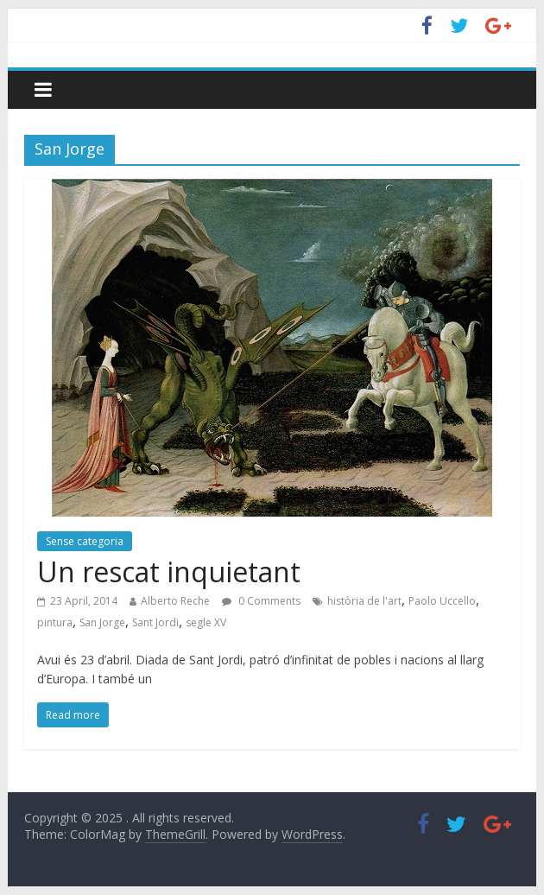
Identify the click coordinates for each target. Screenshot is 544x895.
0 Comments (261, 600)
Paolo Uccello (442, 600)
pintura (55, 622)
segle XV (206, 622)
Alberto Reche (175, 600)
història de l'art (364, 600)
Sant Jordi (155, 622)
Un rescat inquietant (168, 571)
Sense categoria (84, 541)
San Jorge (102, 622)
